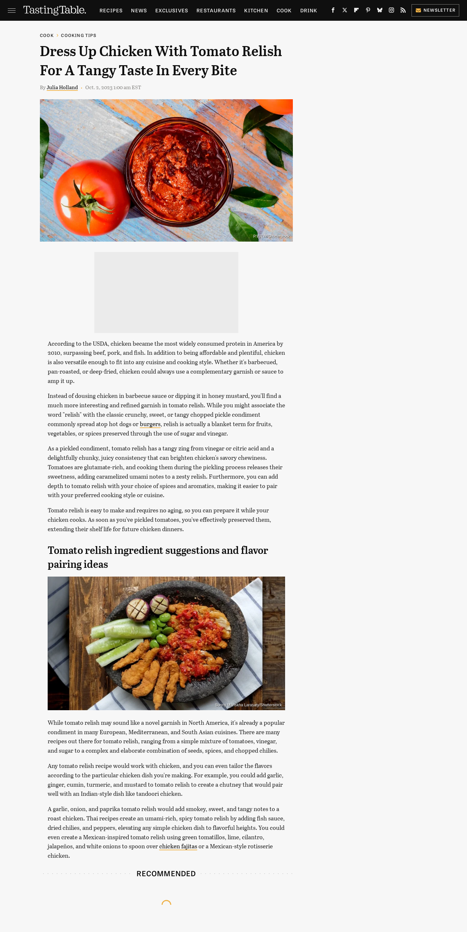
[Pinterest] (368, 11)
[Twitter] (344, 11)
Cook (284, 10)
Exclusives (171, 10)
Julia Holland (62, 87)
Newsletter (435, 10)
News (139, 10)
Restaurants (216, 10)
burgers (150, 424)
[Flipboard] (356, 11)
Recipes (111, 10)
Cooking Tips (78, 35)
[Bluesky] (380, 11)
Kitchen (256, 10)
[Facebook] (333, 11)
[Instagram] (391, 11)
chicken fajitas (178, 846)
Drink (308, 10)
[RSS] (403, 11)
